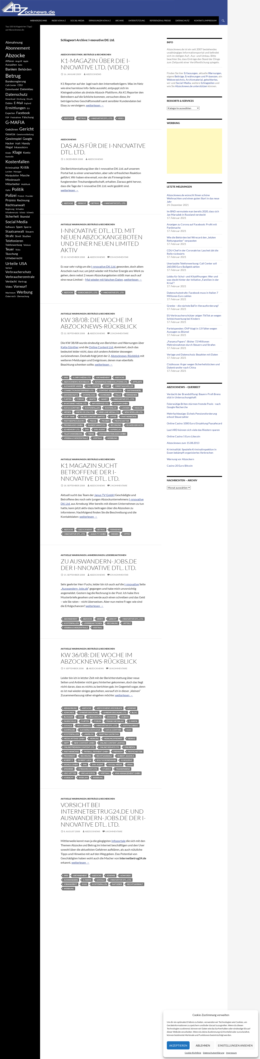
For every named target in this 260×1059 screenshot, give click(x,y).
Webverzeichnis (38, 20)
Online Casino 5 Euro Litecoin (183, 436)
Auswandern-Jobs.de (75, 588)
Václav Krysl (88, 773)
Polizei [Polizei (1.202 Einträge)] (10, 195)
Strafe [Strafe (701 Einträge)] (9, 236)
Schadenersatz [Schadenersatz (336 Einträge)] (11, 212)
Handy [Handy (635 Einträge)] (26, 143)
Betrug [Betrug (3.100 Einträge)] (13, 76)
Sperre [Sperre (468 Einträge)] (27, 227)
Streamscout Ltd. (87, 769)
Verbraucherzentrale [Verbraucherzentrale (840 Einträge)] (19, 277)
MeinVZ (131, 738)
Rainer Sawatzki (96, 425)
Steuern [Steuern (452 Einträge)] (29, 231)
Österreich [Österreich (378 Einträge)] (10, 296)
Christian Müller (124, 386)
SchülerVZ (126, 760)
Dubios (125, 717)
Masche (139, 408)
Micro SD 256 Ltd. (85, 412)
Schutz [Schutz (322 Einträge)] (22, 212)
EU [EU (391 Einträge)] (28, 108)
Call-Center (93, 386)
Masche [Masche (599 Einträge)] (25, 175)
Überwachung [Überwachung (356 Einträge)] (23, 296)
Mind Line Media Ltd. (109, 412)
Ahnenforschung (88, 712)
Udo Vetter (70, 773)
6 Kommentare (113, 831)
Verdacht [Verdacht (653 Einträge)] (11, 281)
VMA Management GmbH (127, 773)
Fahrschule (70, 721)
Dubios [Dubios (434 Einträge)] (9, 103)
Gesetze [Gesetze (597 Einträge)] (10, 134)
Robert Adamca (125, 756)
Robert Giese (85, 760)
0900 (66, 377)
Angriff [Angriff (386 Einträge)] (18, 61)
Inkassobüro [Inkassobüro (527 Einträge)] (21, 147)
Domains (111, 717)
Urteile (127, 623)
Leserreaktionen (116, 555)
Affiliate (137, 382)
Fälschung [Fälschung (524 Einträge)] (28, 117)
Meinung (94, 738)
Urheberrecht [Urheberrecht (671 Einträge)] (13, 258)
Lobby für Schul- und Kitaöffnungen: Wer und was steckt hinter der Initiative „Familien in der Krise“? (193, 279)
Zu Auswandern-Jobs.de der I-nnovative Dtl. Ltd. (99, 564)
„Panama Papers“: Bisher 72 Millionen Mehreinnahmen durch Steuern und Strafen (191, 343)
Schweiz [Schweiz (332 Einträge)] (30, 212)
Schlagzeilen (207, 82)
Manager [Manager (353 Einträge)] (17, 171)
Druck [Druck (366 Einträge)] (29, 99)
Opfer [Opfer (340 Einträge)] (8, 190)
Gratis (92, 399)
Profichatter (121, 421)
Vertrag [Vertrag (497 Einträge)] (22, 281)
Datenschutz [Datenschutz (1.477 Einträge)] (16, 94)
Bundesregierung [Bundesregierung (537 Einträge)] (15, 81)
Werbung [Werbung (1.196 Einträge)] (24, 292)
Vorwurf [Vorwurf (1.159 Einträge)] (20, 286)
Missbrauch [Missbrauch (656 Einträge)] (12, 179)
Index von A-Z (59, 20)
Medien (67, 412)
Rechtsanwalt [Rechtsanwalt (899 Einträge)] (15, 205)
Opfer (113, 416)
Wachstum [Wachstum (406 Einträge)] (10, 292)
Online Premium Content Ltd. (79, 747)
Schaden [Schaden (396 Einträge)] (20, 209)
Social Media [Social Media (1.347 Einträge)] (16, 221)
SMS (87, 429)
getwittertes (210, 79)
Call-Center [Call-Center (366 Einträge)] (10, 85)
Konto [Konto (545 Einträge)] (26, 152)
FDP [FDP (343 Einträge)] (7, 117)
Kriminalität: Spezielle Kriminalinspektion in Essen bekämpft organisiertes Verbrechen (191, 451)
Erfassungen (191, 73)
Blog (134, 712)
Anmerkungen (96, 555)
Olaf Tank (69, 416)
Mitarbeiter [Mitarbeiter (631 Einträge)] (12, 184)
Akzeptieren (178, 1045)
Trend (91, 434)
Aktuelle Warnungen (73, 224)
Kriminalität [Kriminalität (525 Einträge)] (12, 167)
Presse (93, 421)
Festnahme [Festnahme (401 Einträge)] (15, 117)
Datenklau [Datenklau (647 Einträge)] (26, 89)
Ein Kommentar (119, 257)
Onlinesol (129, 747)
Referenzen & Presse (160, 20)
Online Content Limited (92, 416)
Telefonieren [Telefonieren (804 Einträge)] (14, 241)
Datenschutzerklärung (213, 1052)
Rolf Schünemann (106, 760)
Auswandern (71, 880)
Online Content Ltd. (101, 347)
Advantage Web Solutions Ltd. (111, 382)
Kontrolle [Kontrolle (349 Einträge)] (9, 156)
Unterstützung (136, 20)
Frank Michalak (115, 721)
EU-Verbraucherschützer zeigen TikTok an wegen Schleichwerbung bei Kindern (194, 317)
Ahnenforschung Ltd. (115, 712)
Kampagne (69, 730)
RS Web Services (134, 425)
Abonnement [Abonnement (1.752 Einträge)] (17, 47)
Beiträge (179, 76)
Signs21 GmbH (71, 764)
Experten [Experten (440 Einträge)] (10, 113)
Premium (118, 751)
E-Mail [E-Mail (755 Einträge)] (18, 103)
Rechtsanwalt (104, 756)
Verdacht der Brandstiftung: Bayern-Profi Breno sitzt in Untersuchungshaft (194, 396)
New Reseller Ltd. (133, 412)
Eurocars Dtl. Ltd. (88, 292)
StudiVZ (106, 769)
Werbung (112, 438)
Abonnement (103, 377)
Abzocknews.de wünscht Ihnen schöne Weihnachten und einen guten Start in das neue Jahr (193, 198)
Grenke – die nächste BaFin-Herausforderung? (193, 305)
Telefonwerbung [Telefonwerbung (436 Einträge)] (13, 244)
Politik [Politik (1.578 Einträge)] (18, 189)
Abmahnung (70, 708)
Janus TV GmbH (104, 495)
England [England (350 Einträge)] (27, 103)
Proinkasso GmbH (73, 425)
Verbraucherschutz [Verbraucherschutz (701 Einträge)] (18, 272)
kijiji (128, 730)
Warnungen (214, 73)
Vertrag (97, 438)
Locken (125, 408)
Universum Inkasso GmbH (112, 434)
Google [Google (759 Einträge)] (27, 139)
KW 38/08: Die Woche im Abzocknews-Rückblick (99, 323)
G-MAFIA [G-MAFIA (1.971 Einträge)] (15, 122)
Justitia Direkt (130, 725)
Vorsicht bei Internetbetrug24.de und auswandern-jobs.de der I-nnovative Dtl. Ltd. (103, 814)
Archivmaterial (194, 79)
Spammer (68, 769)
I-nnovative (131, 584)
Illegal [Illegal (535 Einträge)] (9, 147)
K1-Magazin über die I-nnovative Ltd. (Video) (95, 64)
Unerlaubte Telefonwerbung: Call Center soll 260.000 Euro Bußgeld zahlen (192, 265)
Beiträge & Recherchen (97, 54)
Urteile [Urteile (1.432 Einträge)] (11, 263)
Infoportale (118, 841)
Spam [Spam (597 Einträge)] (19, 226)
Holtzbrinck (84, 725)
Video (121, 118)
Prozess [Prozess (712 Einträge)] (10, 200)
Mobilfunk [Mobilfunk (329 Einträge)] (25, 184)
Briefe (100, 619)
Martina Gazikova (109, 734)
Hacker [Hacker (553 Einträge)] (9, 143)
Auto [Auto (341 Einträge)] (20, 65)
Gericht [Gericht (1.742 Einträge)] (26, 128)
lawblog (89, 734)
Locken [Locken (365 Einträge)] (8, 171)
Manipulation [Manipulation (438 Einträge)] (12, 175)
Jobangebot (70, 884)
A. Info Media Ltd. (82, 377)
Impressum (231, 1052)
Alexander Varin (73, 386)
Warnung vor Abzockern (180, 459)
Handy (104, 399)
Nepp (66, 743)
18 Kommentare (118, 668)
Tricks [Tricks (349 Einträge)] (17, 249)
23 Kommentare (119, 333)
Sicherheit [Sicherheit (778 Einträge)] (12, 216)
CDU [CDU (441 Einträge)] (20, 85)
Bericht (82, 203)
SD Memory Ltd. (72, 429)
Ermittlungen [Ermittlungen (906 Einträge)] (15, 108)
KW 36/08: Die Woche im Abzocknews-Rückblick (99, 658)
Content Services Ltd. (110, 390)
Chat (107, 386)
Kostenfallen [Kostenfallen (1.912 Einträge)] (17, 161)
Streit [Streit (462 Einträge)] (18, 236)
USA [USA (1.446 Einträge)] (23, 263)
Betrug (82, 118)
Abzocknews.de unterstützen (191, 86)
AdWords (69, 712)
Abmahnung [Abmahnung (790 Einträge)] (14, 42)
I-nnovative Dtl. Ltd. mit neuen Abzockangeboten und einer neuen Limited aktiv (101, 240)
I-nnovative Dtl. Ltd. (101, 118)
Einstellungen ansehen (235, 1045)
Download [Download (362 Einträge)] (10, 99)
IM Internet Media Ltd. (75, 403)
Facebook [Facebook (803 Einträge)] (23, 113)
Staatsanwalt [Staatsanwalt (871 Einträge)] (14, 231)
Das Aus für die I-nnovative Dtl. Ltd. (103, 149)
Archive (119, 20)
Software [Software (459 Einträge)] (10, 227)
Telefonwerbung (73, 434)
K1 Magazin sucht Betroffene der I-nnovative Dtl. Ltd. (90, 472)
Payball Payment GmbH (96, 751)
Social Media (115, 764)
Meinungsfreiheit (113, 738)
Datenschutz (182, 20)
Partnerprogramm (74, 421)
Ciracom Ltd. (95, 717)
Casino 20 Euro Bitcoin (180, 465)
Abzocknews (93, 74)
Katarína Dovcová (90, 730)
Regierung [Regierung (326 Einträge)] (9, 209)
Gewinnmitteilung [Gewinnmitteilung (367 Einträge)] (25, 134)
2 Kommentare (118, 485)
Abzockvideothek (72, 54)
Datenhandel (134, 390)
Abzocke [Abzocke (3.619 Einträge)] (15, 55)
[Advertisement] (194, 151)
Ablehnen (203, 1045)
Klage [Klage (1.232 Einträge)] (17, 152)
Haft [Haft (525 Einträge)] (17, 143)
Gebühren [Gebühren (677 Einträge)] (11, 129)
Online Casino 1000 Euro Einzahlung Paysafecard (194, 423)
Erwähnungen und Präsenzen (201, 76)
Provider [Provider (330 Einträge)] (29, 196)
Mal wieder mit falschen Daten (104, 279)
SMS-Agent (99, 429)
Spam (130, 764)
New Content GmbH (84, 743)
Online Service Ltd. (109, 747)
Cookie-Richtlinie (193, 1052)
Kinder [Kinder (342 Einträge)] (8, 153)
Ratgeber (117, 884)
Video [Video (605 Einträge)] (8, 286)
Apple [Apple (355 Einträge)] (25, 61)
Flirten (68, 399)
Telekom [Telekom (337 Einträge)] (27, 245)
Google (68, 725)
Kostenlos (110, 408)
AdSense (131, 708)
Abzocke (68, 118)
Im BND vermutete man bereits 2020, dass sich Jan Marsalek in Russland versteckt (193, 213)
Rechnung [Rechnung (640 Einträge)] (23, 200)
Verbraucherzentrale (76, 438)
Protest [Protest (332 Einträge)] (21, 196)
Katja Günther (70, 347)
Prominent (69, 756)
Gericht (113, 619)
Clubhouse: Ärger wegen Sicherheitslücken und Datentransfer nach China (193, 366)
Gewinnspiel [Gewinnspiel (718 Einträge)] (13, 139)
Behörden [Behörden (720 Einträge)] (24, 69)
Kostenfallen (92, 408)
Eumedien (105, 395)
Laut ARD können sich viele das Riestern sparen (193, 429)
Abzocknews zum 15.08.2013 (183, 442)
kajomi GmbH (121, 403)
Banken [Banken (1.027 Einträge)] (11, 69)
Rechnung (115, 425)
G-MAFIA (133, 721)
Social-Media (77, 20)
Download (89, 395)
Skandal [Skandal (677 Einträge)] (25, 216)
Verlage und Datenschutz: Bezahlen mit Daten (192, 354)
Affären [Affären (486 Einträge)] (9, 61)
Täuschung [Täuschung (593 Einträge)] (11, 253)
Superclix (115, 429)
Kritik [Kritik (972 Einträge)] (24, 167)
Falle (118, 395)
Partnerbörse (128, 416)
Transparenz (123, 769)
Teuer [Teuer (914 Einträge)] (9, 249)
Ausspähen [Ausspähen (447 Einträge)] (11, 64)
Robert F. (68, 760)
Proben (105, 421)
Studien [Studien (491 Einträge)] (26, 236)
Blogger (68, 717)
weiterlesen (95, 105)
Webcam (83, 777)
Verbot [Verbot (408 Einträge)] (8, 268)
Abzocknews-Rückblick (125, 355)
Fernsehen (131, 395)
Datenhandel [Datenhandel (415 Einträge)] (12, 89)
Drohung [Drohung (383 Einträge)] (21, 99)
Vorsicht (69, 777)
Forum (80, 399)
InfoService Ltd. (100, 403)
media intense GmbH (74, 738)
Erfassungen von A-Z (100, 20)
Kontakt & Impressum (205, 20)
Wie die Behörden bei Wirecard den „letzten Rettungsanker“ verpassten (191, 239)
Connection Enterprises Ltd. (79, 390)
